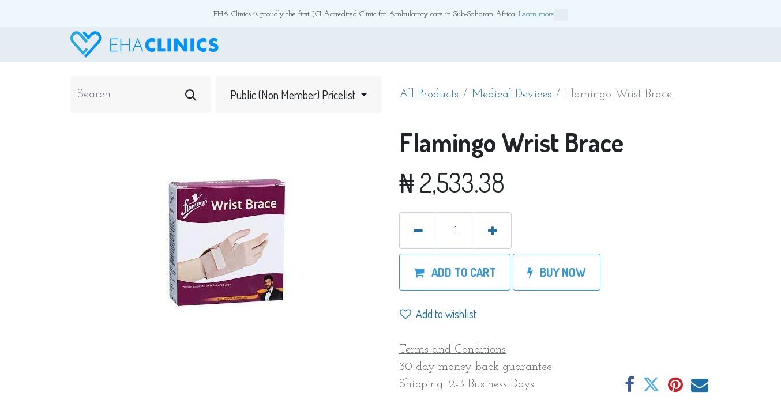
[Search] (191, 94)
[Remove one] (418, 230)
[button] (454, 272)
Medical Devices (511, 94)
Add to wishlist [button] (438, 313)
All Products (429, 94)
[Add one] (493, 230)
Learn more (543, 15)
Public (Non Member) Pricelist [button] (294, 94)
